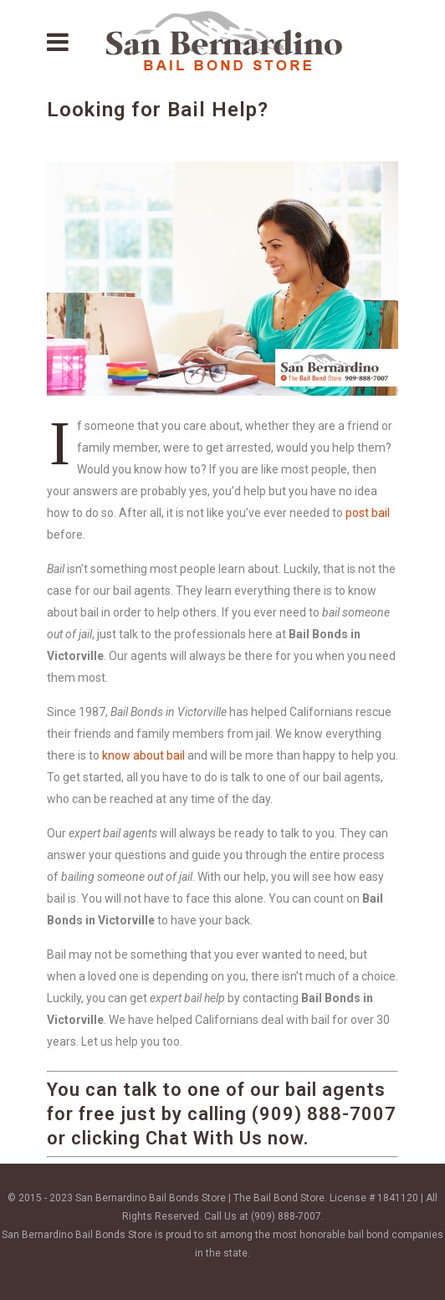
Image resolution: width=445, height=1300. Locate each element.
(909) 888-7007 (286, 1216)
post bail (367, 512)
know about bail (143, 755)
